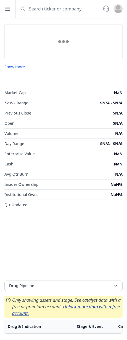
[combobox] (58, 9)
